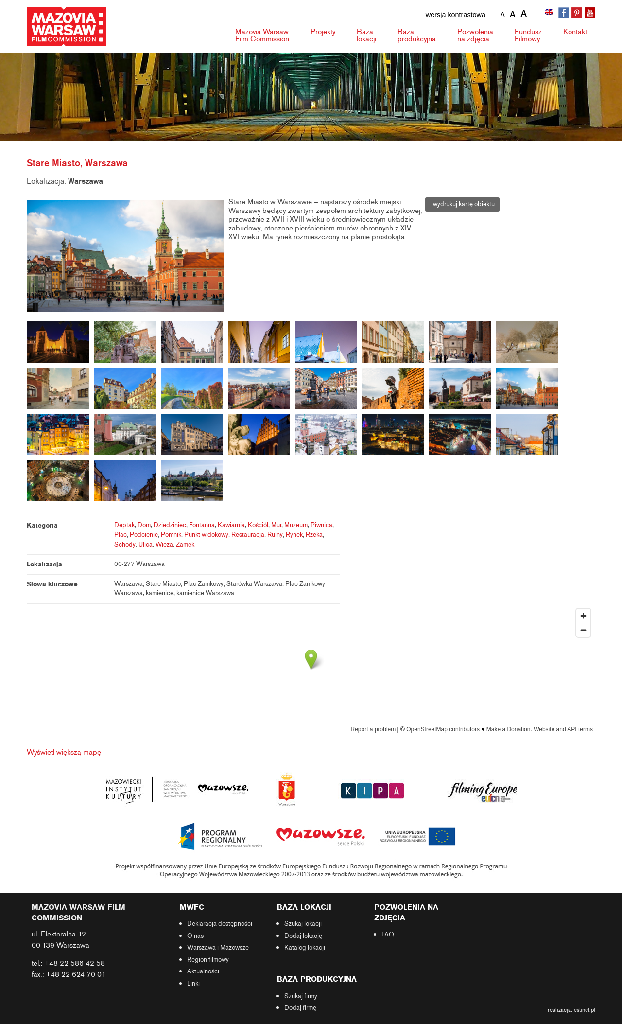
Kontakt (575, 31)
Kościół (258, 525)
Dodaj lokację (303, 936)
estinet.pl (584, 1009)
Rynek (294, 535)
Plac (120, 535)
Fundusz (528, 35)
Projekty (323, 31)
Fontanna (202, 525)
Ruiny (275, 535)
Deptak (124, 525)
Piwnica (321, 525)
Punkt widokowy (206, 535)
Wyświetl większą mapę (64, 752)
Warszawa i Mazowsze (218, 948)
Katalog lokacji (304, 948)
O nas (195, 936)
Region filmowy (208, 960)
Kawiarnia (231, 525)
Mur (276, 525)
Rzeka (314, 535)
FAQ (387, 934)
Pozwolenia (475, 35)
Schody (125, 544)
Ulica (145, 544)
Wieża (164, 544)
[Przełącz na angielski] (550, 13)
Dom (144, 525)
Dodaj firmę (300, 1008)
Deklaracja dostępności (219, 924)
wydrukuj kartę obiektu (462, 204)
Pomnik (171, 535)
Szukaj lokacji (303, 924)
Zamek (185, 544)
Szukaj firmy (300, 996)
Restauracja (247, 535)
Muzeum (296, 525)
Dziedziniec (170, 525)
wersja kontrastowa (455, 14)
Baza (366, 35)
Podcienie (144, 535)
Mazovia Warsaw (262, 35)
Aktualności (203, 971)
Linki (193, 984)
